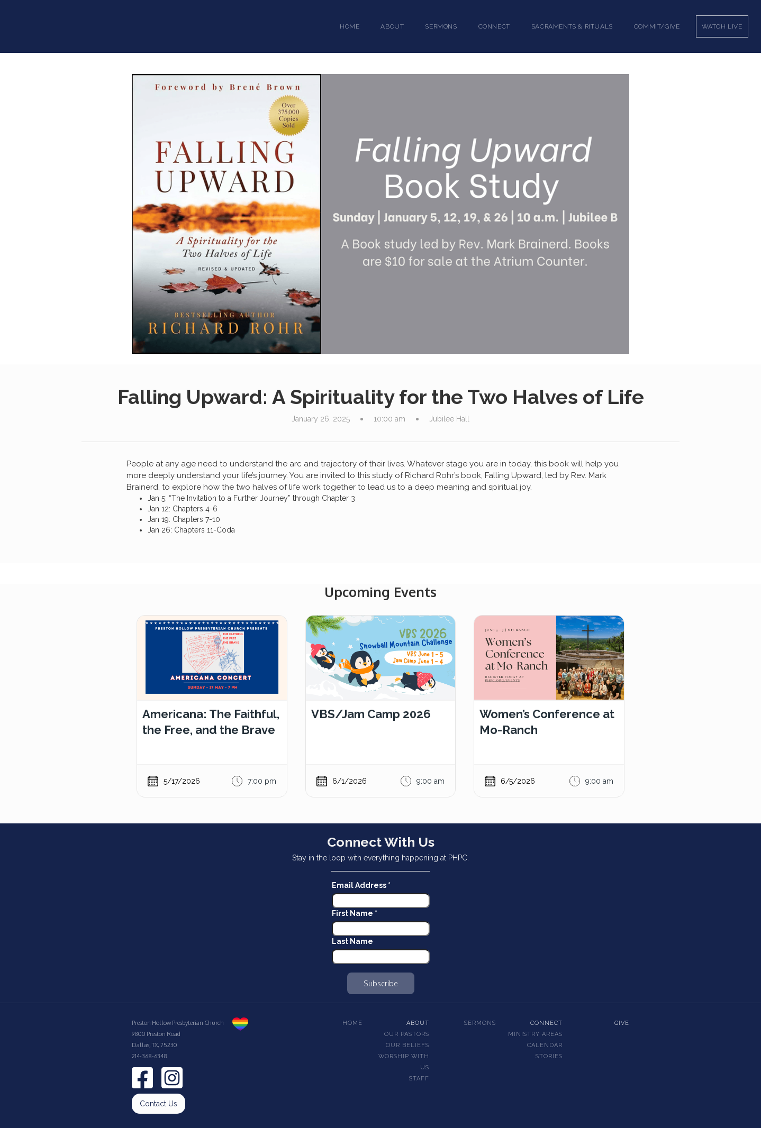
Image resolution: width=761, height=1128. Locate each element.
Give (621, 1023)
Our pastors (406, 1034)
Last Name (352, 941)
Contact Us (158, 1103)
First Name (354, 913)
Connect (546, 1023)
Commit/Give (657, 26)
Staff (419, 1078)
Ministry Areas (535, 1034)
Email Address (361, 885)
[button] (392, 26)
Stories (549, 1056)
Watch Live (722, 26)
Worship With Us (403, 1062)
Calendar (545, 1045)
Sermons (480, 1023)
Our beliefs (407, 1045)
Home (349, 26)
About (417, 1023)
